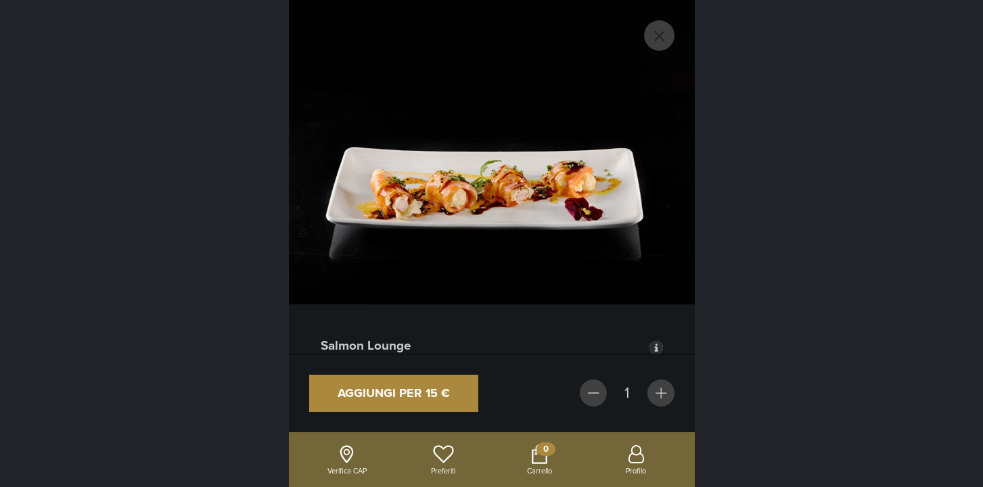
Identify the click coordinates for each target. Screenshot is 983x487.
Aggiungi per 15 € (394, 393)
